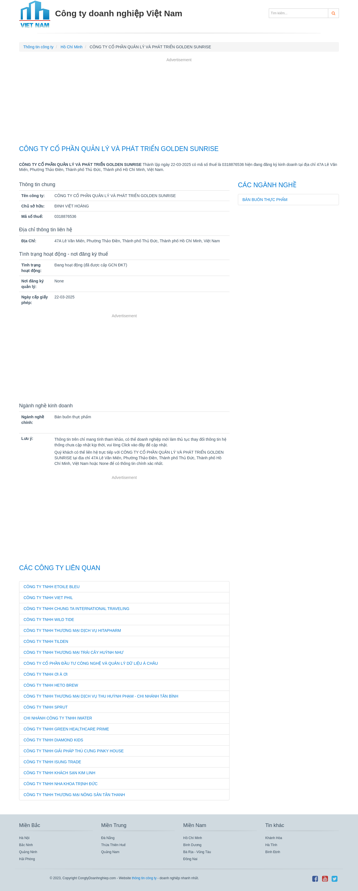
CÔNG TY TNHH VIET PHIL (48, 597)
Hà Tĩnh (271, 845)
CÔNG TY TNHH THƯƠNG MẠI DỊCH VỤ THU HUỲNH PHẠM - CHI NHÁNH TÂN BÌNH (101, 696)
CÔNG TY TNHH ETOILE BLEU (52, 586)
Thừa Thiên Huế (113, 845)
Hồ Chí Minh (192, 838)
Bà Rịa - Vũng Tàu (197, 852)
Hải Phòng (27, 859)
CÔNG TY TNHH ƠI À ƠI (46, 674)
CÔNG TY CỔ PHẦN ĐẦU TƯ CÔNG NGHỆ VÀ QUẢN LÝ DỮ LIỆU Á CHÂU (91, 663)
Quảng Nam (110, 852)
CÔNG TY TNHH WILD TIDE (49, 619)
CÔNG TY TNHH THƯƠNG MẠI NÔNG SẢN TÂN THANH (74, 794)
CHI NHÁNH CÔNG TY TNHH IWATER (58, 718)
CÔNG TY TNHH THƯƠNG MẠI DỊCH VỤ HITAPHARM (72, 630)
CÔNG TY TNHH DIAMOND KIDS (53, 740)
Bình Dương (192, 845)
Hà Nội (24, 838)
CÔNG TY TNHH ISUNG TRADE (52, 762)
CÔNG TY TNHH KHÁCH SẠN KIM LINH (59, 773)
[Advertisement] (179, 102)
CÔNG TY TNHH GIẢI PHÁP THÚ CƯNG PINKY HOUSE (74, 751)
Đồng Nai (190, 859)
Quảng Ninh (28, 852)
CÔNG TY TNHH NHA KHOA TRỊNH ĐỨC (61, 784)
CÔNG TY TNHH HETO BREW (51, 685)
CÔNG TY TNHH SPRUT (46, 707)
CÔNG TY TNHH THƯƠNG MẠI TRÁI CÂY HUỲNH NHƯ (73, 652)
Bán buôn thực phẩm (265, 199)
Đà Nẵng (108, 838)
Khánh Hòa (273, 838)
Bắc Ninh (26, 845)
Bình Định (272, 852)
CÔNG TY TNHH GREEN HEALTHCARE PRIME (66, 729)
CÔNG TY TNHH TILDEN (46, 641)
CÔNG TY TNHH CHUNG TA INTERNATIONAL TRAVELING (76, 608)
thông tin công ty (144, 878)
